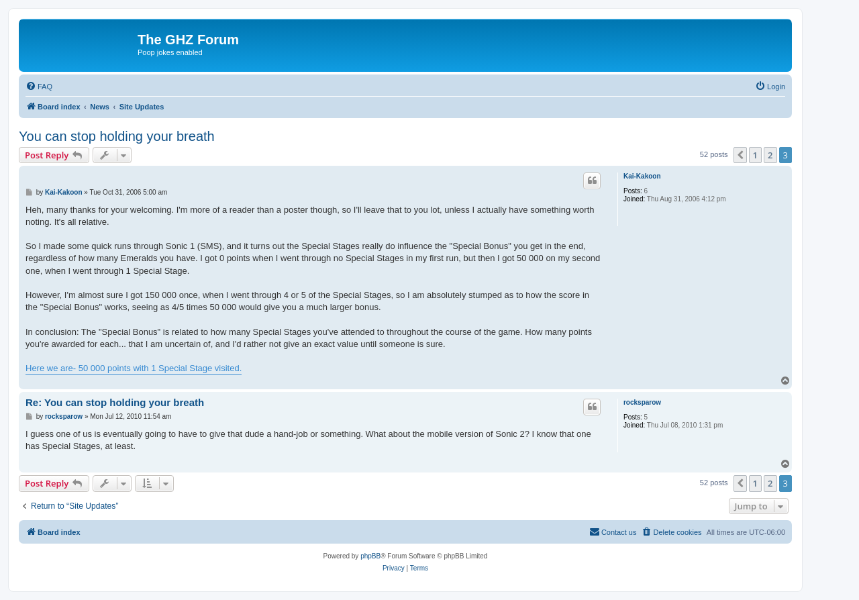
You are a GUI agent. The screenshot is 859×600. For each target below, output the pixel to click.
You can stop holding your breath (117, 136)
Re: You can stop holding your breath (115, 402)
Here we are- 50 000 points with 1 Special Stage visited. (134, 368)
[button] (740, 155)
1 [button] (755, 155)
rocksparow (642, 402)
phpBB (370, 556)
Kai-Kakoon (642, 176)
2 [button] (770, 155)
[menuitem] (39, 87)
